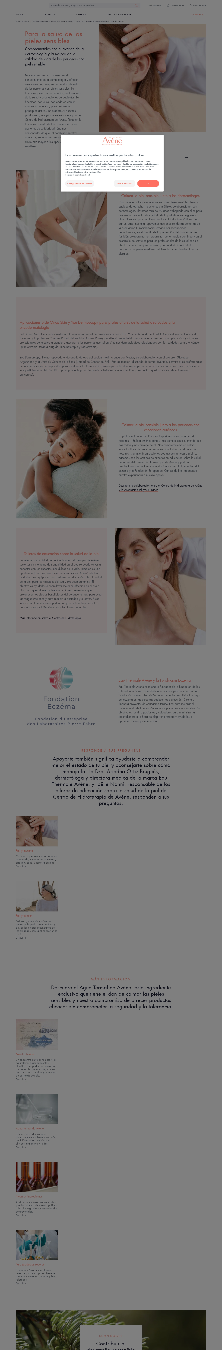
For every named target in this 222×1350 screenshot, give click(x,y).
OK (148, 183)
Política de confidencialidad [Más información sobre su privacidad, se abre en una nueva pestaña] (77, 175)
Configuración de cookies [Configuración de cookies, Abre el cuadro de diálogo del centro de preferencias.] (79, 183)
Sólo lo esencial (124, 183)
